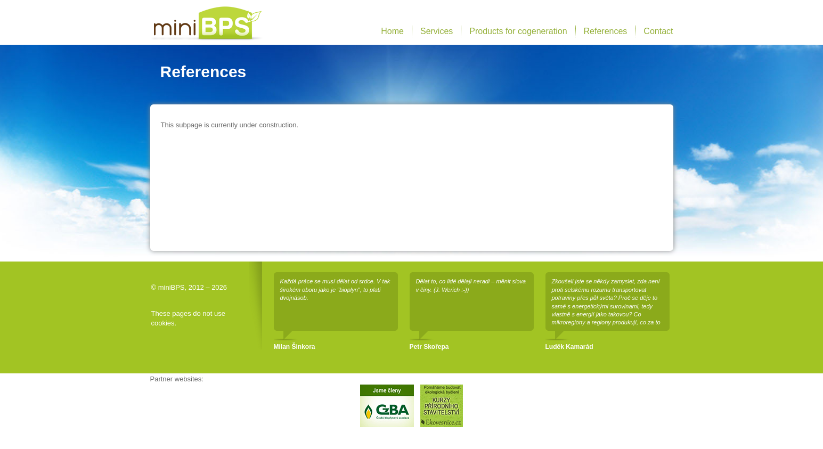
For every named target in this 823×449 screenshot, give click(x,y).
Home (392, 31)
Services (436, 31)
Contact (658, 31)
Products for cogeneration (518, 31)
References (606, 31)
